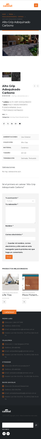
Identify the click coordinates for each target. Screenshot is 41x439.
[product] (10, 282)
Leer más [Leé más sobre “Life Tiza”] (4, 302)
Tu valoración (11, 204)
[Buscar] (36, 425)
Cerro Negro (5, 292)
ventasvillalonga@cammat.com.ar (21, 351)
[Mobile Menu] (36, 5)
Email (20, 123)
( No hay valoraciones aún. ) (20, 96)
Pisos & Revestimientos (22, 117)
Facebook (4, 123)
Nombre (9, 226)
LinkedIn (12, 123)
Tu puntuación (11, 198)
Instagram (8, 433)
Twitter (8, 123)
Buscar (20, 420)
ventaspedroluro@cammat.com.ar (21, 329)
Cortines (12, 117)
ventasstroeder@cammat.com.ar (21, 373)
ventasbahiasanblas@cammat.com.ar (22, 393)
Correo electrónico (14, 235)
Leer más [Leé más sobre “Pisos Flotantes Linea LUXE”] (24, 302)
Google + (16, 123)
